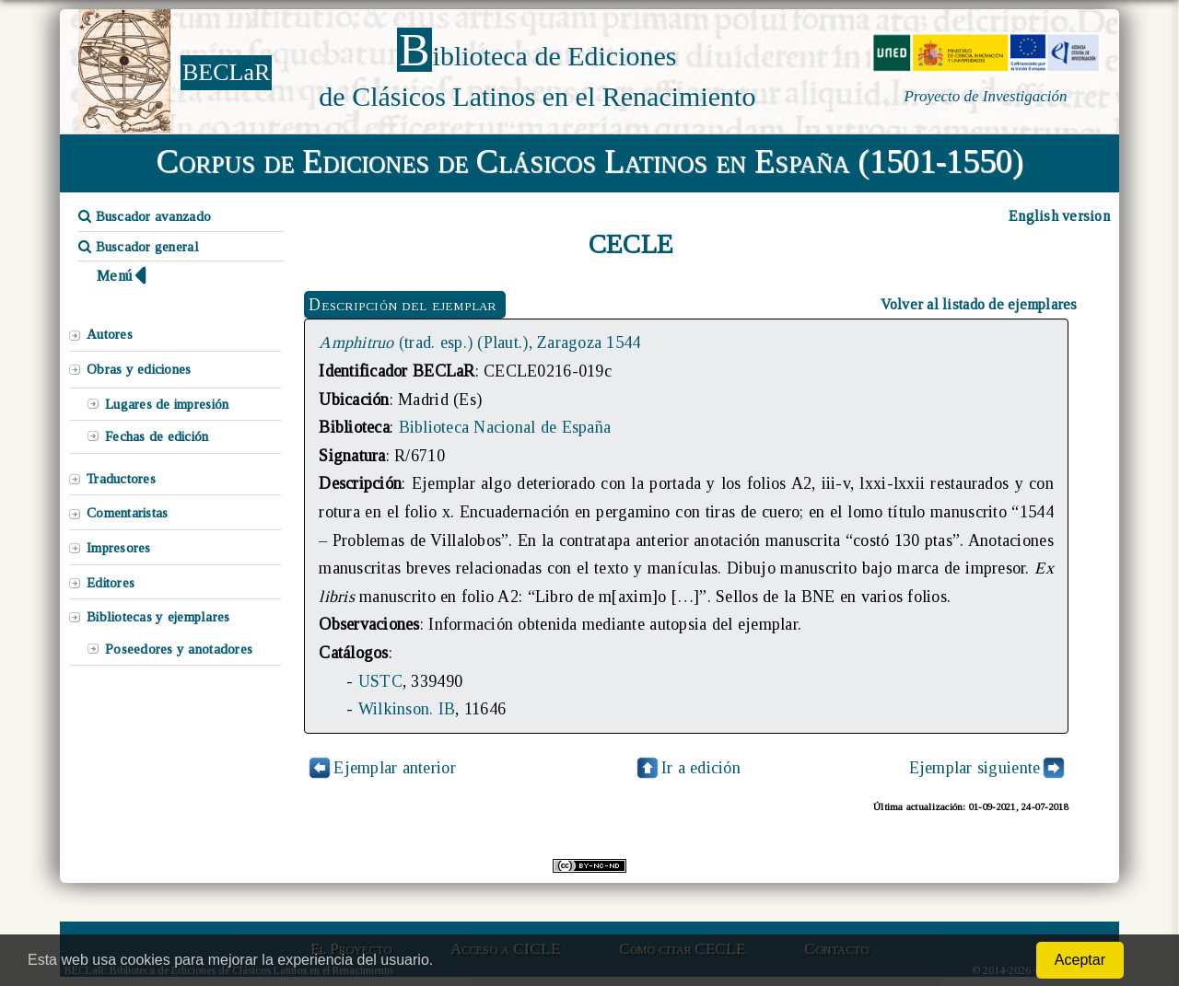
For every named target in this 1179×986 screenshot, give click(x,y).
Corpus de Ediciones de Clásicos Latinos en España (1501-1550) (590, 161)
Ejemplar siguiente (975, 768)
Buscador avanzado (144, 216)
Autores (110, 334)
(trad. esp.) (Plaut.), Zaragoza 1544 (479, 342)
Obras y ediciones (139, 369)
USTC (380, 681)
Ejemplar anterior (394, 768)
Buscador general (138, 246)
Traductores (121, 478)
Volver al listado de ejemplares (979, 304)
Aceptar (1080, 960)
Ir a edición (687, 768)
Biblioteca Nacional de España (505, 427)
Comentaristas (127, 512)
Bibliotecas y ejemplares (158, 616)
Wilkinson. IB (406, 709)
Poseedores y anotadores (178, 649)
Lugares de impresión (166, 404)
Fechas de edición (157, 436)
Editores (110, 582)
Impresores (119, 547)
